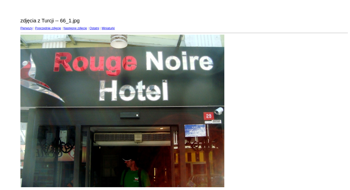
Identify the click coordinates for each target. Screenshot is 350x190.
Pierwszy (26, 28)
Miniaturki (108, 28)
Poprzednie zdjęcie (48, 28)
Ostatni (94, 28)
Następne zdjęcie (75, 28)
